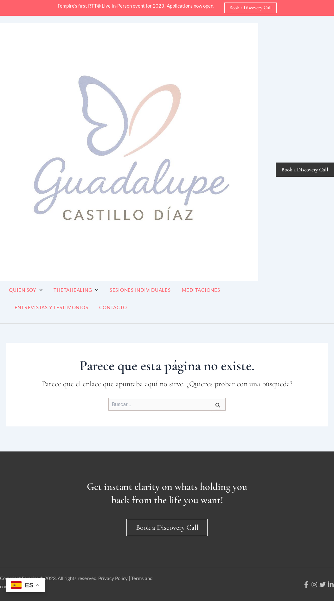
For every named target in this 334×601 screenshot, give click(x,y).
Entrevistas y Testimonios (51, 307)
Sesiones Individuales (140, 290)
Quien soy (25, 290)
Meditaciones (201, 290)
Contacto (113, 307)
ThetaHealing (76, 290)
